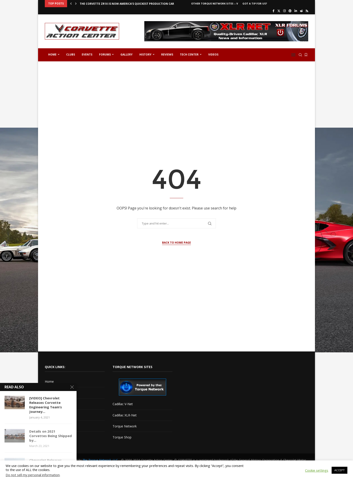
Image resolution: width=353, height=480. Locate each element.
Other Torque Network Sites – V (214, 3)
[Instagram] (284, 10)
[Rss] (307, 10)
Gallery (126, 54)
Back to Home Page (176, 242)
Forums (105, 54)
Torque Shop (122, 437)
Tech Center (189, 54)
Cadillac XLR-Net (125, 415)
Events (87, 54)
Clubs (70, 54)
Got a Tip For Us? (254, 3)
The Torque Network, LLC (100, 460)
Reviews (167, 54)
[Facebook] (273, 10)
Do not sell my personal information (33, 475)
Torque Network (125, 426)
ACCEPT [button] (339, 470)
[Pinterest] (290, 10)
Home (52, 54)
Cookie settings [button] (316, 470)
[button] (71, 3)
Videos (213, 54)
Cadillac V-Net (123, 404)
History (145, 54)
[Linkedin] (295, 10)
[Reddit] (301, 10)
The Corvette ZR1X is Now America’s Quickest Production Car (127, 4)
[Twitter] (278, 10)
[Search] (300, 54)
